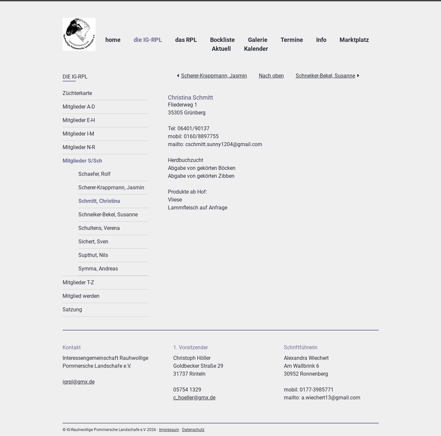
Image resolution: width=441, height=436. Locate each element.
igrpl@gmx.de (79, 382)
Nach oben (271, 76)
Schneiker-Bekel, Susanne (325, 76)
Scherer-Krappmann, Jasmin (214, 76)
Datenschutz (193, 429)
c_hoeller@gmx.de (194, 397)
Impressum (169, 429)
